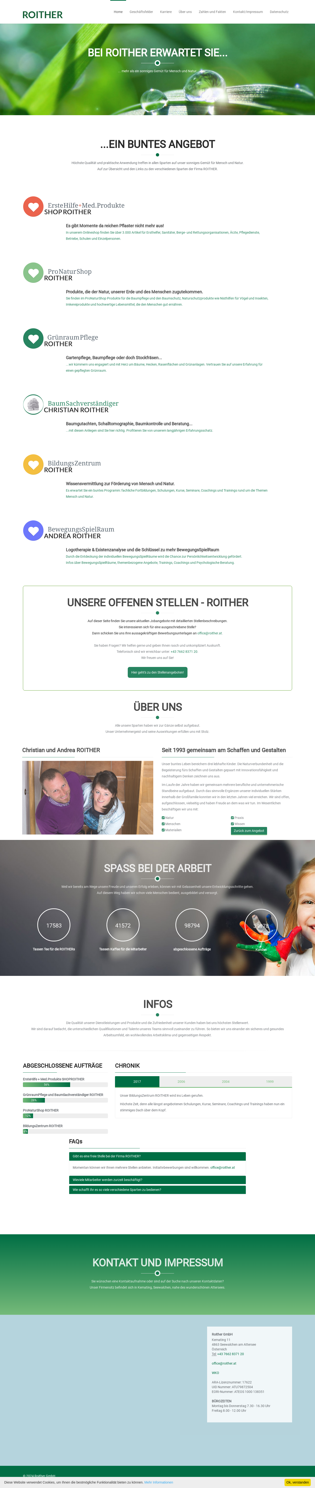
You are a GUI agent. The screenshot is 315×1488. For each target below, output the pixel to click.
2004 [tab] (226, 1081)
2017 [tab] (137, 1081)
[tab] (157, 1156)
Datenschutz (279, 12)
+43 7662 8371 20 (230, 1354)
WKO (215, 1373)
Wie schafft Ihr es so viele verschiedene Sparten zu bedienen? (117, 1190)
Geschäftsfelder (141, 12)
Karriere (166, 12)
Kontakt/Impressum (248, 12)
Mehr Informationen (159, 1482)
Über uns (185, 12)
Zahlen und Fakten (212, 12)
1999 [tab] (270, 1081)
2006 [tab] (181, 1081)
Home (118, 12)
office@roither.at (222, 1167)
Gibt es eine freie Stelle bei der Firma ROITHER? (107, 1156)
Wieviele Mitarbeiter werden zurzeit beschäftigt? (107, 1180)
